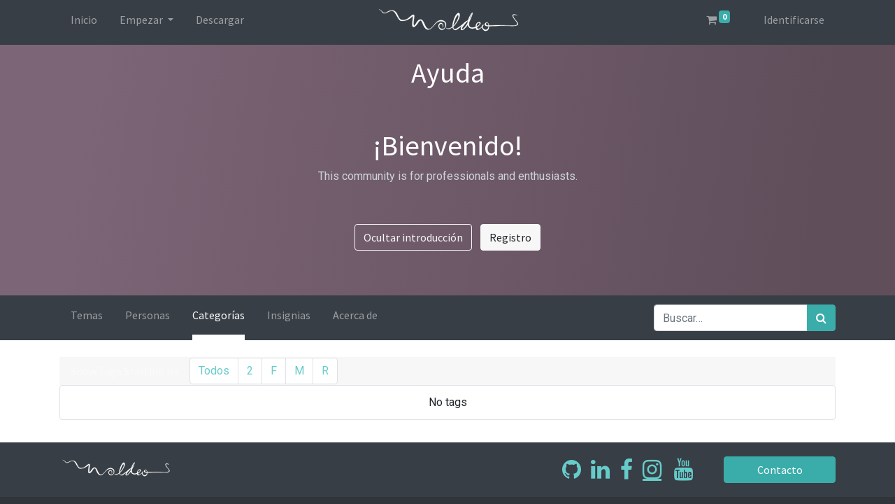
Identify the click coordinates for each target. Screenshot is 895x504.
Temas (87, 315)
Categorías (218, 315)
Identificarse (794, 20)
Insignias (288, 315)
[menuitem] (84, 22)
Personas (147, 315)
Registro (510, 237)
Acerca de (355, 315)
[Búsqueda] (821, 317)
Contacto (780, 470)
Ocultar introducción (413, 237)
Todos (214, 370)
